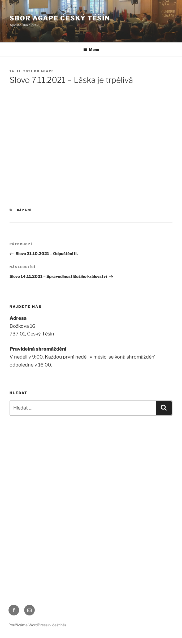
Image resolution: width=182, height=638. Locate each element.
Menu (91, 49)
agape (47, 71)
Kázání (24, 210)
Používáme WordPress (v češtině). (37, 625)
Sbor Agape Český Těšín (60, 18)
